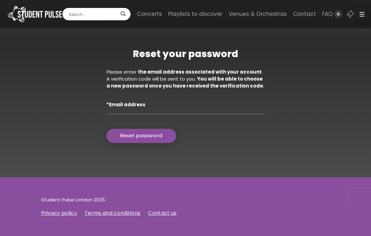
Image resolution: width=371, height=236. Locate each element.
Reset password (141, 135)
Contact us (162, 213)
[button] (361, 14)
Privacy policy (59, 213)
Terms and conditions (112, 213)
